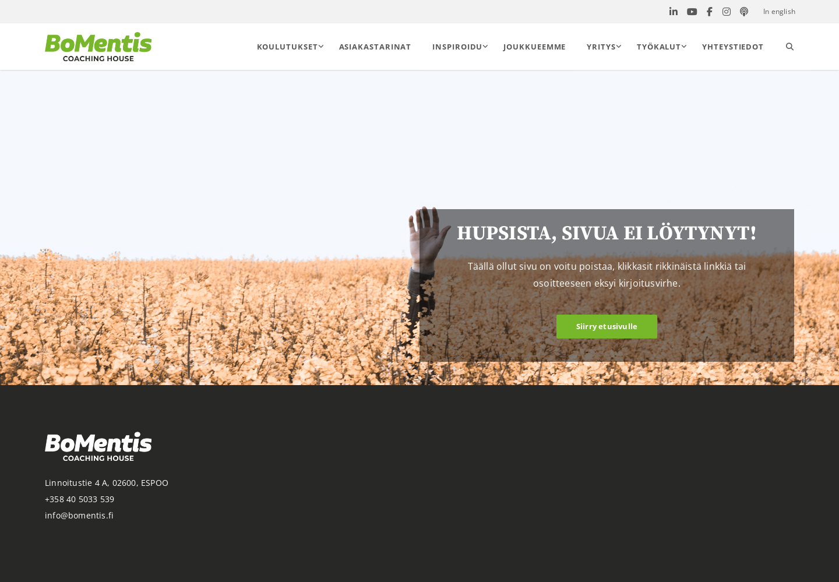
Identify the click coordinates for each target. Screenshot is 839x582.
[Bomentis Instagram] (726, 12)
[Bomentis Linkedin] (673, 12)
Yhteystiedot (733, 46)
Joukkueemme (534, 46)
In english (779, 11)
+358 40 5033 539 (79, 499)
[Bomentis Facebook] (709, 12)
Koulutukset (287, 46)
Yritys (601, 46)
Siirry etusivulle (606, 326)
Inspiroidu (457, 46)
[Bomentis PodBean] (744, 12)
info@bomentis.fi (79, 515)
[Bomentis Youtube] (692, 12)
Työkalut (659, 46)
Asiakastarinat (375, 46)
